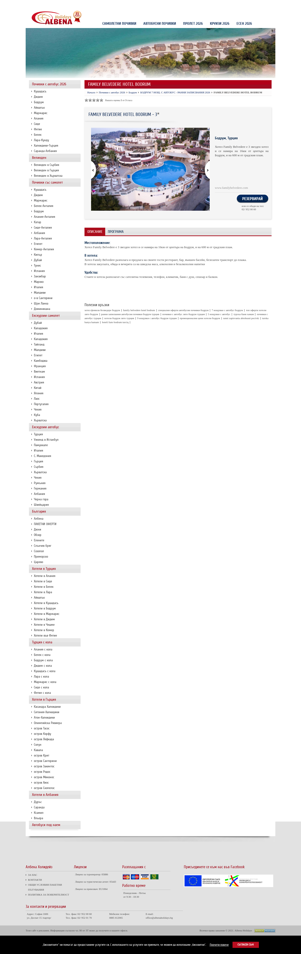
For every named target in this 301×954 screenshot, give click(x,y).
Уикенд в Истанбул (46, 439)
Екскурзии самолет (46, 315)
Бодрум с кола (43, 660)
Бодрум (39, 102)
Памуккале (41, 445)
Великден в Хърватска (48, 175)
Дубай (38, 260)
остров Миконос (44, 777)
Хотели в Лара (43, 592)
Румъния (39, 483)
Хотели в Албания (45, 794)
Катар (37, 222)
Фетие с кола (42, 693)
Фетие (38, 129)
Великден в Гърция (46, 170)
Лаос (37, 398)
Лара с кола (41, 676)
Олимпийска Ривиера (48, 723)
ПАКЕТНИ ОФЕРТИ (45, 524)
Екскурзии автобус (45, 427)
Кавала (38, 750)
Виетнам (39, 371)
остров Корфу (42, 734)
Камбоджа (40, 360)
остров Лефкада (44, 739)
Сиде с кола (41, 687)
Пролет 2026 (193, 24)
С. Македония (42, 456)
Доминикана (42, 309)
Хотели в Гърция (44, 699)
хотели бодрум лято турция (119, 318)
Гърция (38, 461)
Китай (37, 388)
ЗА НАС (33, 4)
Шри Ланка (41, 303)
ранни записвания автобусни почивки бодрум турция (130, 314)
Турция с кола (42, 642)
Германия (40, 488)
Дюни (37, 529)
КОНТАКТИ (47, 4)
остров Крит (41, 755)
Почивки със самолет (47, 182)
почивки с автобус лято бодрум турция (183, 314)
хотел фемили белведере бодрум (102, 310)
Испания (39, 271)
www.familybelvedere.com (231, 187)
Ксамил (39, 812)
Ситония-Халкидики (46, 712)
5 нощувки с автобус (219, 314)
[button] (204, 170)
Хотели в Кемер (44, 630)
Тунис (37, 265)
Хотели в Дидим (44, 619)
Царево (38, 562)
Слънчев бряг (42, 545)
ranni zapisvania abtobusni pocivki (241, 318)
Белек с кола (42, 655)
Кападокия (41, 328)
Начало (91, 92)
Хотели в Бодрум (45, 608)
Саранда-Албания (45, 151)
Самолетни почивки (119, 24)
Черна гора (41, 499)
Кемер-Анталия (44, 249)
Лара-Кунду (41, 140)
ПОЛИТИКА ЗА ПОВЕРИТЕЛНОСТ (118, 4)
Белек (37, 134)
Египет (38, 244)
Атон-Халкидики (44, 717)
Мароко (39, 282)
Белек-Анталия (43, 206)
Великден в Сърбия (46, 165)
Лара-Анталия (43, 238)
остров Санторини (45, 761)
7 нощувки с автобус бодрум (227, 310)
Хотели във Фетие (45, 635)
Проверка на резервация (254, 4)
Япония (38, 393)
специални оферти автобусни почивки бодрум (183, 310)
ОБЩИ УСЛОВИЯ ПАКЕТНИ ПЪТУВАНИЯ (77, 4)
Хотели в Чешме (44, 624)
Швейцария (41, 504)
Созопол (39, 551)
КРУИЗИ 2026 (219, 24)
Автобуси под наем (46, 824)
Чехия (37, 409)
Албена (38, 518)
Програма (116, 231)
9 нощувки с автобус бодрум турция (157, 318)
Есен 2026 (244, 24)
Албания (39, 233)
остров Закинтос (44, 766)
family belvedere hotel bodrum (139, 310)
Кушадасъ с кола (44, 671)
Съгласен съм (245, 944)
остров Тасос (41, 728)
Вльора (38, 818)
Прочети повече (219, 945)
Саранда (39, 807)
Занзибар (40, 276)
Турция (38, 434)
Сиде (37, 124)
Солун (37, 744)
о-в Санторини (43, 298)
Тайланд (39, 344)
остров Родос (42, 771)
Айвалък (39, 107)
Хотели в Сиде (43, 581)
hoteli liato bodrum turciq (115, 322)
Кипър (38, 254)
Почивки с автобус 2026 (49, 84)
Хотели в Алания (44, 576)
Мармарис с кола (45, 682)
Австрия (39, 382)
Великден (39, 157)
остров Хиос (41, 782)
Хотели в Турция (44, 568)
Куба (37, 415)
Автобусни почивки (159, 24)
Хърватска (40, 420)
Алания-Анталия (44, 216)
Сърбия (38, 467)
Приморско (41, 556)
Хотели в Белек (43, 586)
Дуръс (38, 802)
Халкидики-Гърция (46, 145)
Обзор (37, 535)
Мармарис (40, 113)
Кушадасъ (40, 91)
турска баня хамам (243, 314)
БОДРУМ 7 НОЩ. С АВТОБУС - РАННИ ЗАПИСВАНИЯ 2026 (175, 92)
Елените (39, 540)
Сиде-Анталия (43, 227)
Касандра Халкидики (47, 706)
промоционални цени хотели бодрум (200, 318)
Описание (94, 231)
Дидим (38, 97)
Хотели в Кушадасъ (46, 603)
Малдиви (40, 292)
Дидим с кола (43, 665)
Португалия (41, 404)
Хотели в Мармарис (46, 614)
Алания (38, 118)
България (39, 511)
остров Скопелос (44, 788)
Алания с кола (43, 649)
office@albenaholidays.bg (159, 917)
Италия (38, 287)
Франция (40, 366)
